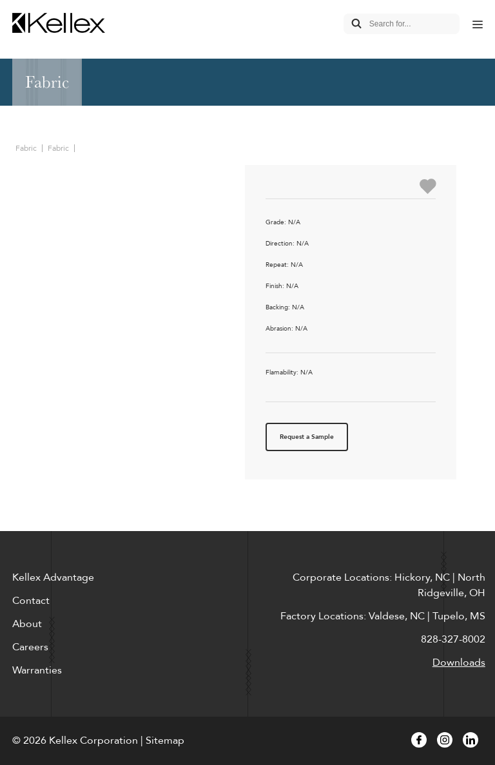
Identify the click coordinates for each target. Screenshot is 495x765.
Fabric (26, 148)
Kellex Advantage (53, 577)
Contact (31, 601)
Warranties (37, 670)
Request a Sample (307, 436)
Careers (30, 647)
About (27, 624)
